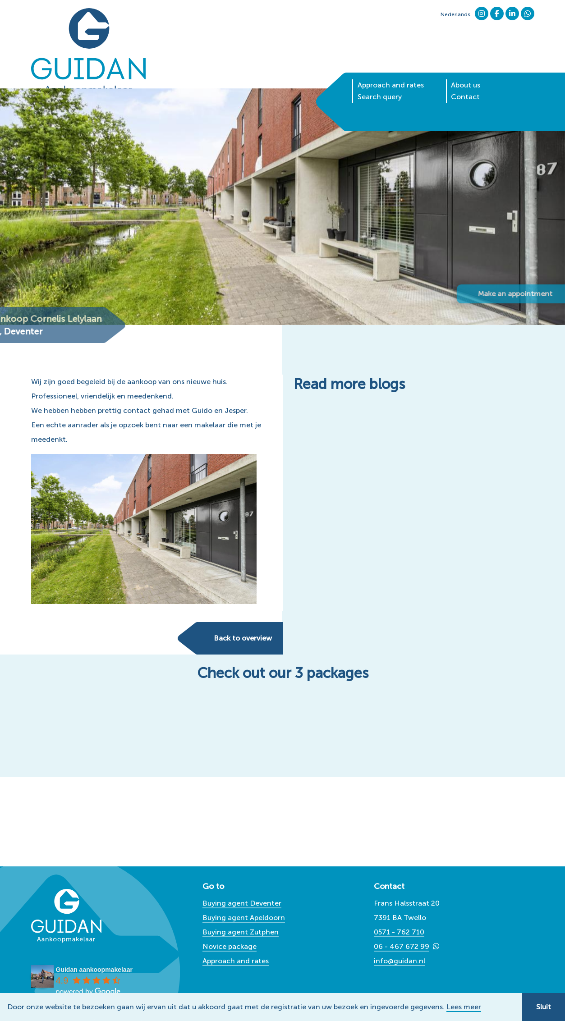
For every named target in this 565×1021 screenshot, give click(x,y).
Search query (380, 83)
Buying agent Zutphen (240, 932)
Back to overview (243, 638)
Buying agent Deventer (241, 903)
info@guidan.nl (399, 961)
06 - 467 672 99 (401, 946)
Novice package (229, 946)
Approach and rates (391, 71)
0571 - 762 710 (399, 932)
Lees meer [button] (463, 1007)
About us (465, 71)
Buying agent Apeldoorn (243, 917)
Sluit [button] (543, 1007)
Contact (465, 83)
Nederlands (455, 14)
